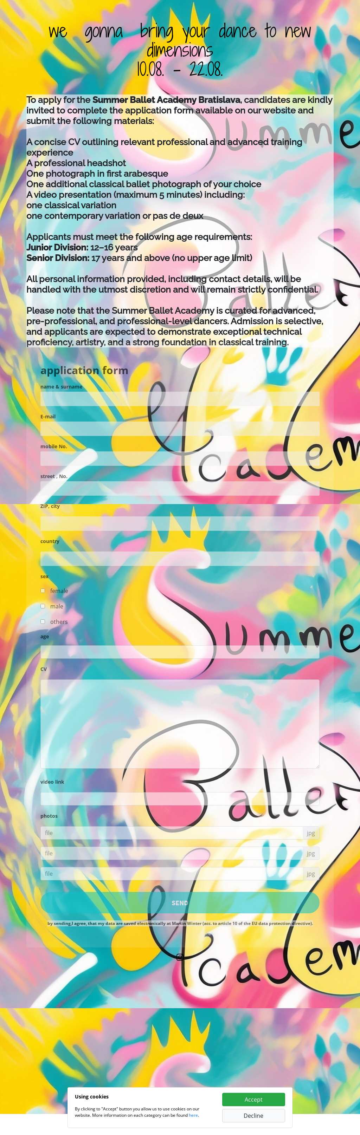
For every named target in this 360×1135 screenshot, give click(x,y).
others (59, 622)
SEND (180, 902)
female (59, 591)
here (193, 1115)
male (56, 606)
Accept (254, 1099)
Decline (253, 1116)
